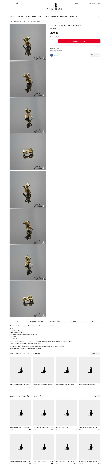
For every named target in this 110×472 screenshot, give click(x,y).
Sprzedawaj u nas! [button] (95, 3)
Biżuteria (19, 21)
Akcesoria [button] (20, 17)
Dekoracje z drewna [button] (67, 17)
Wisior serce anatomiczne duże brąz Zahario (66, 461)
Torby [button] (28, 17)
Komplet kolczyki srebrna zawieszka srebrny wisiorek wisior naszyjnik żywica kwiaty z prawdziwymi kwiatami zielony (43, 427)
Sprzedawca (55, 321)
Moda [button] (12, 17)
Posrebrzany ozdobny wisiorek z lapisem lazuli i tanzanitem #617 (89, 461)
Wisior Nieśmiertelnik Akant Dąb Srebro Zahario (89, 427)
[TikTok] (17, 3)
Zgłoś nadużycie (95, 55)
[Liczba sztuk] (52, 41)
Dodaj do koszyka (79, 41)
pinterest (56, 55)
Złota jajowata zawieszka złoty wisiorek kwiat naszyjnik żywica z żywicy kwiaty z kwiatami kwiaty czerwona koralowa (43, 461)
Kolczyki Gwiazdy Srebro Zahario (87, 384)
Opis (18, 321)
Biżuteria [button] (54, 17)
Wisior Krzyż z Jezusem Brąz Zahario (42, 384)
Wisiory (24, 21)
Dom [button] (40, 17)
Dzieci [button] (34, 17)
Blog (77, 17)
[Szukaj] (85, 3)
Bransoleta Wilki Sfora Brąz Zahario (65, 384)
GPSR (91, 321)
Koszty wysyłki (36, 321)
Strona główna (13, 21)
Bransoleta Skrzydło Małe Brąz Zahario (19, 384)
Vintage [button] (46, 17)
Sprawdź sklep (95, 353)
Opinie (73, 321)
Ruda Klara (55, 8)
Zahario (53, 28)
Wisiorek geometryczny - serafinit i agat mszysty (20, 461)
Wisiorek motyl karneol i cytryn (64, 427)
